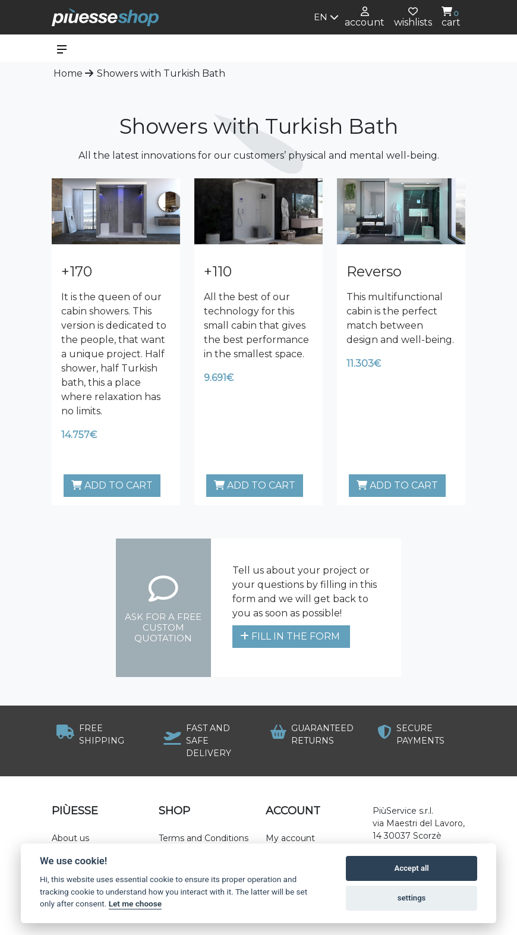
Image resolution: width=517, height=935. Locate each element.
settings (412, 897)
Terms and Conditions (203, 838)
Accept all (411, 868)
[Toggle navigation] (61, 48)
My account (290, 838)
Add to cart (112, 485)
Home (68, 73)
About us (70, 838)
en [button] (326, 17)
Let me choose (135, 903)
